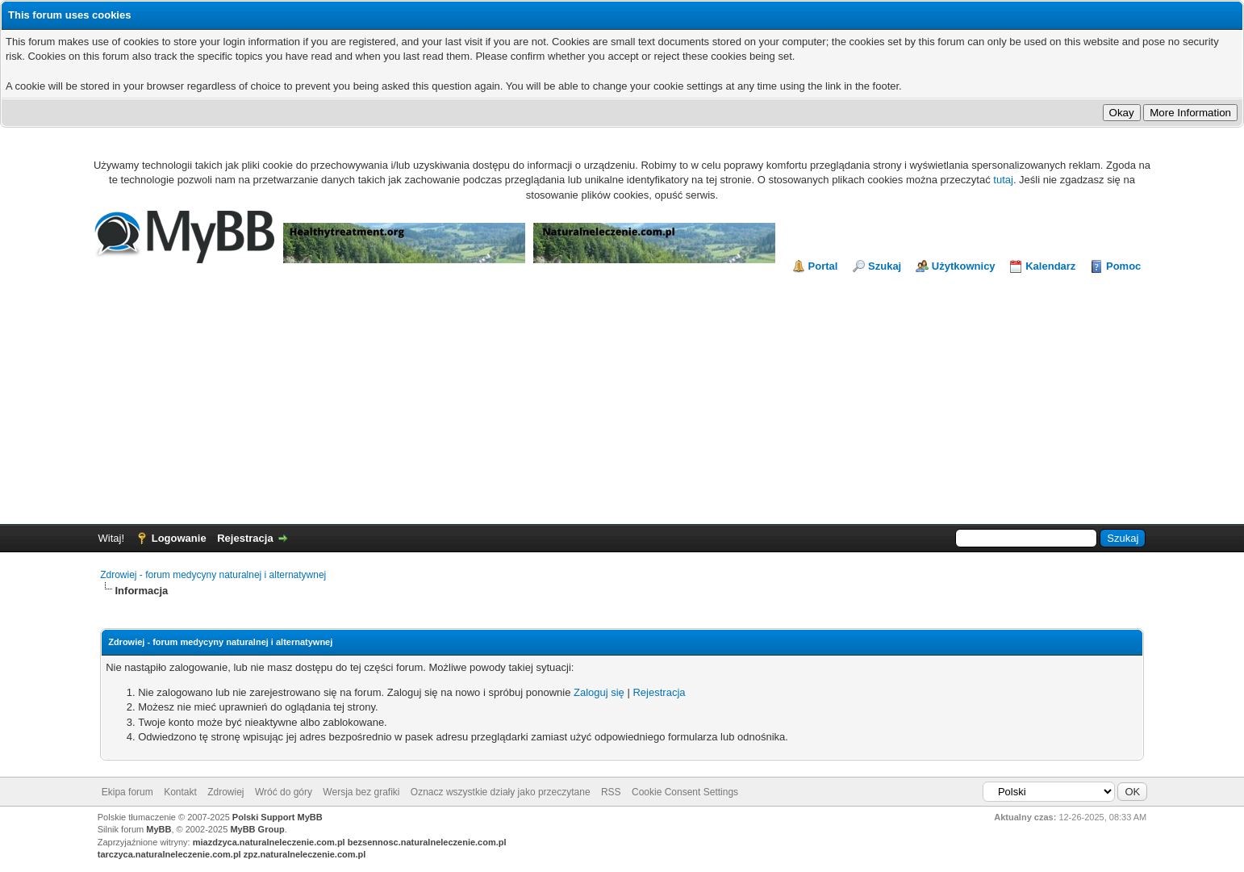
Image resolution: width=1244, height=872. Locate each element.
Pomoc (1123, 266)
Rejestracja (245, 538)
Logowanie (179, 538)
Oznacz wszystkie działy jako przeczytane (501, 792)
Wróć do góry (283, 792)
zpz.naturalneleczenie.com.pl (305, 854)
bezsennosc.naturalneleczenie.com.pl (427, 842)
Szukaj (884, 266)
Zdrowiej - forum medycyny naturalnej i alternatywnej (213, 575)
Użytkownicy (964, 266)
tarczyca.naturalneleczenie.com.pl (169, 854)
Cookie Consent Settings (685, 792)
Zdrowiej (225, 792)
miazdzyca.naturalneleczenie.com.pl (269, 842)
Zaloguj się (599, 692)
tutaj (1003, 180)
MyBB (158, 829)
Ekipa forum (127, 792)
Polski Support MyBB (277, 817)
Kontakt (180, 792)
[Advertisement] (622, 395)
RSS (611, 792)
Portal (823, 266)
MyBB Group (257, 829)
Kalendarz (1050, 266)
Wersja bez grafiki (361, 792)
